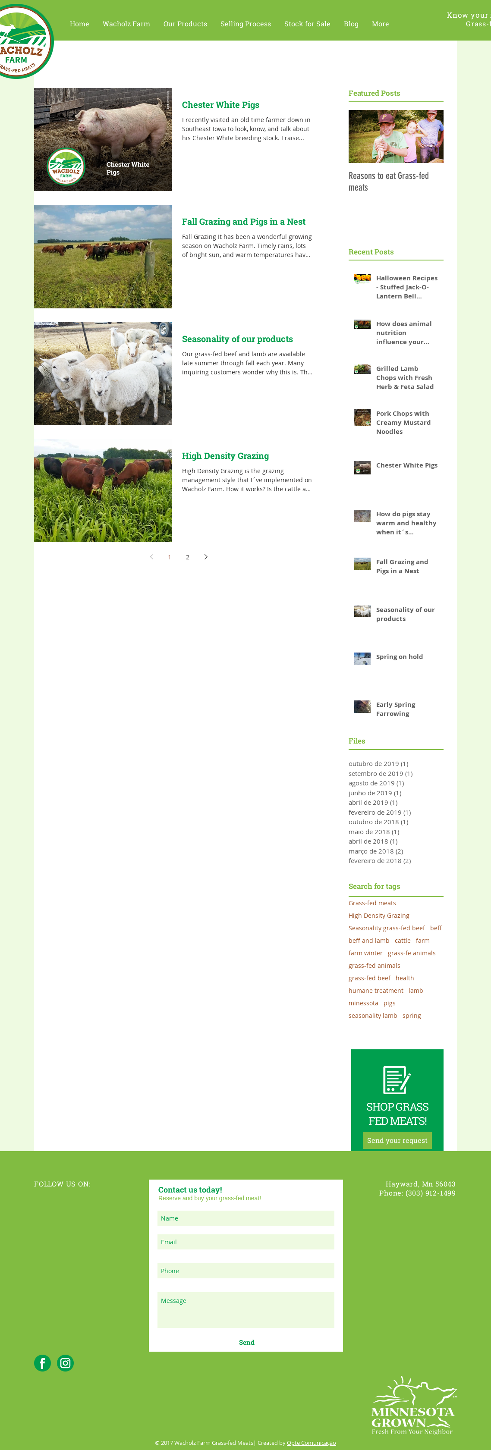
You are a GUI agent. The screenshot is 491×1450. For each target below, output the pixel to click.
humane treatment (376, 990)
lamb (416, 990)
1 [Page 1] (169, 557)
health (405, 978)
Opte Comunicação (311, 1443)
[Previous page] (151, 557)
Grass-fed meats (372, 903)
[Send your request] (397, 1140)
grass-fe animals (412, 953)
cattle (403, 940)
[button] (126, 24)
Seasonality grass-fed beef (387, 928)
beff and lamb (369, 940)
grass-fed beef (369, 978)
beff (436, 928)
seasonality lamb (373, 1015)
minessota (363, 1003)
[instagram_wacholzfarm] (65, 1363)
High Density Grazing (379, 915)
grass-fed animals (374, 965)
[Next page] (206, 557)
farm (423, 940)
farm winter (366, 953)
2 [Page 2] (187, 557)
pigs (390, 1003)
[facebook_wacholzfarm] (42, 1363)
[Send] (246, 1342)
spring (412, 1015)
